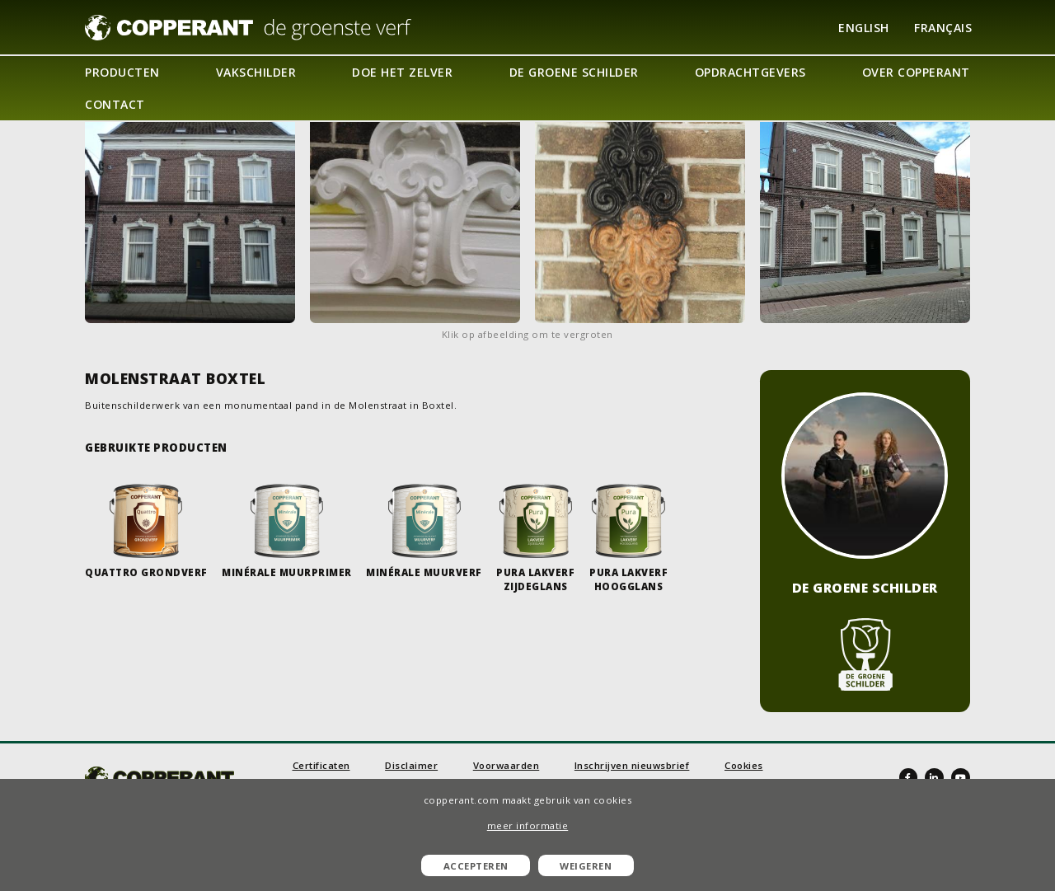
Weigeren (586, 866)
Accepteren (476, 866)
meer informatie (528, 825)
